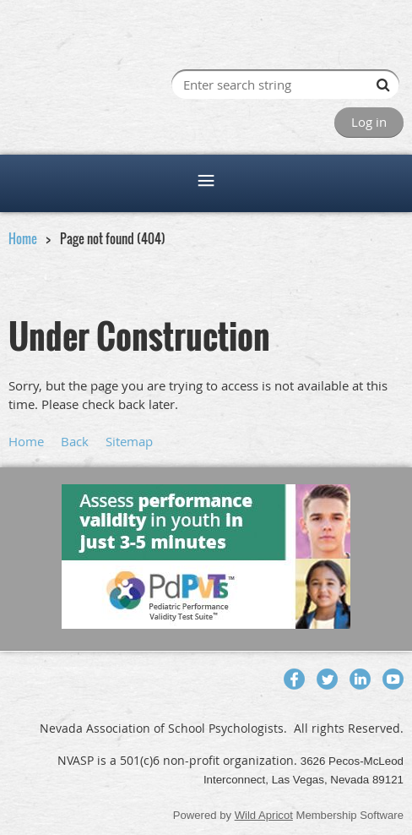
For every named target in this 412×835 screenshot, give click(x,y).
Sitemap (129, 441)
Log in (369, 121)
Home (22, 238)
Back (75, 441)
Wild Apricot (264, 815)
